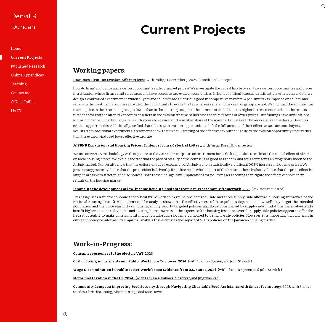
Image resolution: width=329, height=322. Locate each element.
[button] (323, 6)
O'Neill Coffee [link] (22, 102)
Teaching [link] (19, 84)
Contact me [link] (20, 93)
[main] (193, 29)
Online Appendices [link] (27, 75)
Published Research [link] (28, 66)
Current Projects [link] (26, 57)
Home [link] (16, 48)
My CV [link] (16, 111)
